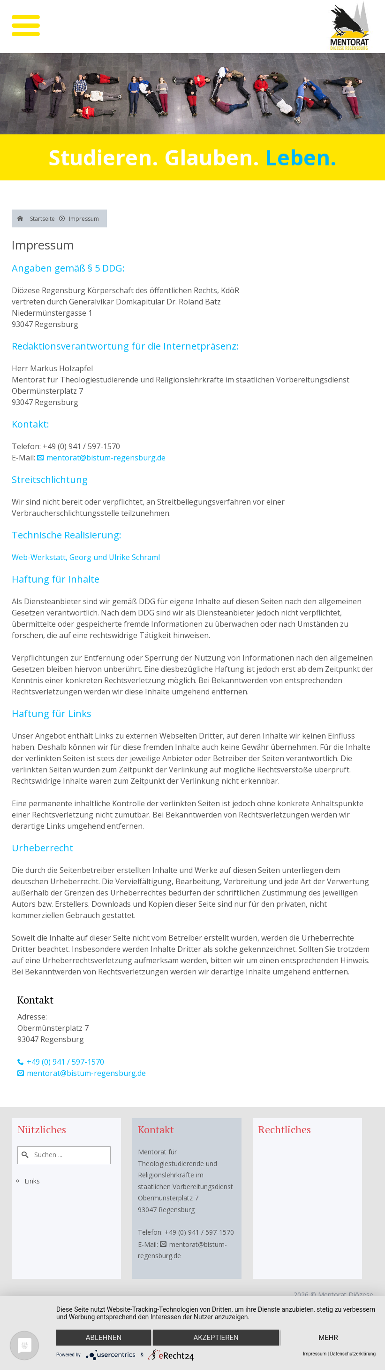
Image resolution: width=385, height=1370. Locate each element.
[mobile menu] (26, 25)
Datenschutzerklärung (353, 1353)
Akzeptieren (215, 1337)
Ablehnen (103, 1337)
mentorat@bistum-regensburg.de (106, 457)
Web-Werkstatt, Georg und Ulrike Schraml (86, 557)
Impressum (314, 1353)
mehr (328, 1337)
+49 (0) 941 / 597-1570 (65, 1062)
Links (32, 1180)
